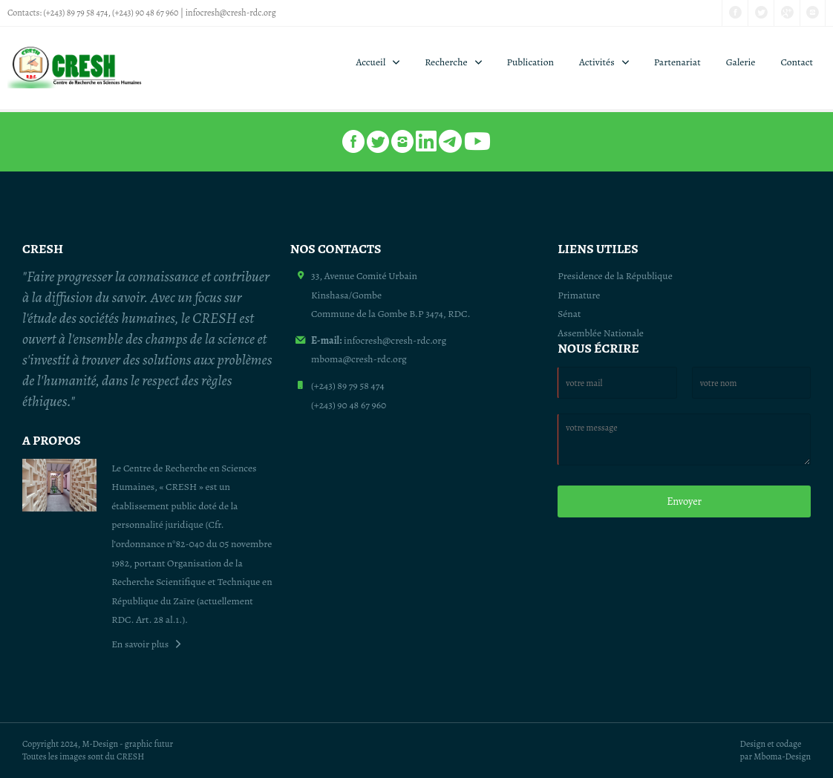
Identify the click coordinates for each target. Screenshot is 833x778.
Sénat (569, 314)
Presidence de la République (615, 276)
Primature (579, 295)
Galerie (741, 62)
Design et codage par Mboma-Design (775, 750)
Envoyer (684, 501)
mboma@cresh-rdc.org (359, 359)
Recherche (446, 62)
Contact (796, 62)
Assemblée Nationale (600, 333)
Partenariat (677, 62)
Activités (597, 62)
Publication (530, 62)
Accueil (371, 62)
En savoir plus (140, 644)
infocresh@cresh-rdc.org (231, 13)
